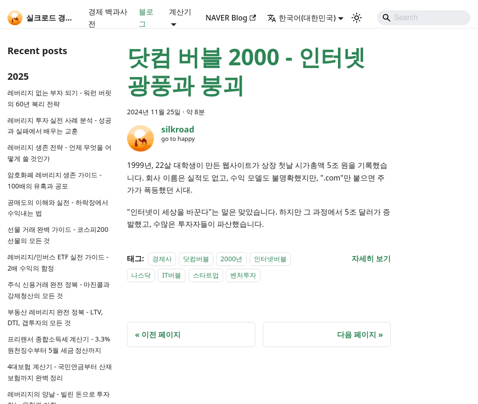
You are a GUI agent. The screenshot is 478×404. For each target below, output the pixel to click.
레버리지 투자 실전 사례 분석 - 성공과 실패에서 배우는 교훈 (59, 126)
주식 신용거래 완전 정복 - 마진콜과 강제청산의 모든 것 (58, 290)
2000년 (231, 258)
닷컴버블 (196, 258)
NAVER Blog (230, 18)
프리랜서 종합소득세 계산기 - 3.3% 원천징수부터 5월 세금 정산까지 (58, 344)
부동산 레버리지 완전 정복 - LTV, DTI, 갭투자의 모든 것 (55, 317)
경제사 (162, 258)
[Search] (424, 17)
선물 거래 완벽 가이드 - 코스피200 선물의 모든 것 (57, 235)
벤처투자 (243, 275)
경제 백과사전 (107, 18)
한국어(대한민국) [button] (301, 18)
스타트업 (206, 275)
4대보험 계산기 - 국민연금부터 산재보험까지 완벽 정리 (59, 372)
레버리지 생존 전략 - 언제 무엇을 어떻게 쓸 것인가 (59, 153)
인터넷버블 (270, 258)
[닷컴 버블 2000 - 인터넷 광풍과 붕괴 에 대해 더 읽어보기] (371, 258)
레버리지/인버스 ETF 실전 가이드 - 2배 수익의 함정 (57, 262)
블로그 (146, 18)
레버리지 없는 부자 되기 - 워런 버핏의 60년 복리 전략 (59, 98)
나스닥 (141, 275)
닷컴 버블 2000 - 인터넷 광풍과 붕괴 (246, 71)
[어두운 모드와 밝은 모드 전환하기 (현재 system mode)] (356, 17)
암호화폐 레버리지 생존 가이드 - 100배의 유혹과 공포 (54, 180)
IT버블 (171, 275)
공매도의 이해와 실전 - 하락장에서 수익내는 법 (57, 208)
